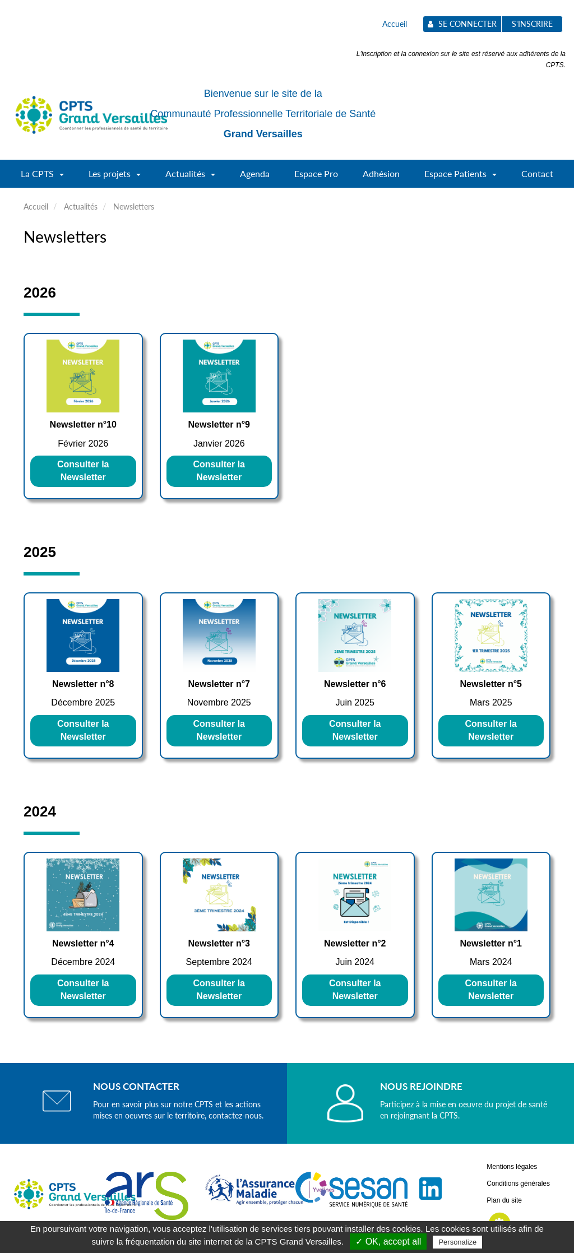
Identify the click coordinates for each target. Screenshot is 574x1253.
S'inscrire (532, 24)
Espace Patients (460, 177)
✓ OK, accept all (388, 1241)
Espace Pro (316, 173)
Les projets (115, 177)
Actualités (190, 177)
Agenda (255, 173)
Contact (537, 173)
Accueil (394, 24)
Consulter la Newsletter (83, 471)
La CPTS (42, 177)
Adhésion (381, 173)
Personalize (457, 1242)
